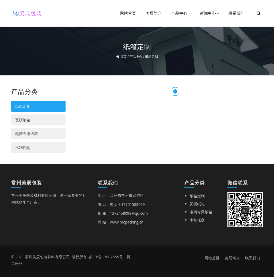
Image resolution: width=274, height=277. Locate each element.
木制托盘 (22, 147)
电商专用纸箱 (26, 133)
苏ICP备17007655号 (106, 256)
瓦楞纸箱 (22, 119)
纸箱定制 (22, 106)
